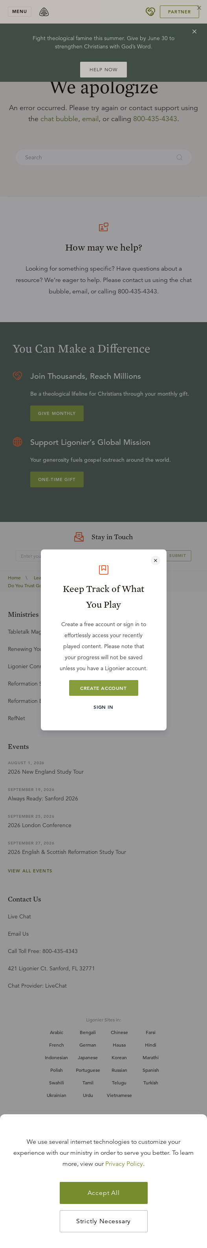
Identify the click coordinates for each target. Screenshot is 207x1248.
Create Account (103, 688)
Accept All (104, 1193)
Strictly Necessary (103, 1221)
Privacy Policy (124, 1164)
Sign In (103, 707)
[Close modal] (155, 560)
